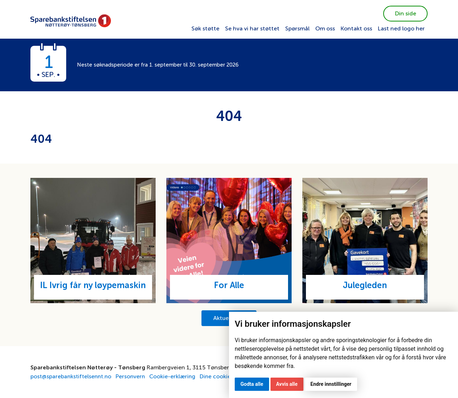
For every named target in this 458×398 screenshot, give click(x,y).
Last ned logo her (401, 28)
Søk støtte (205, 28)
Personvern (133, 376)
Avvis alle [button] (287, 384)
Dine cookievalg (225, 376)
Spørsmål (297, 28)
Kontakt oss (356, 28)
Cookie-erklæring (176, 376)
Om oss (325, 28)
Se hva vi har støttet (252, 28)
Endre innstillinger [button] (331, 384)
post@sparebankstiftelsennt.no (72, 376)
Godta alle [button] (251, 384)
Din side (405, 13)
